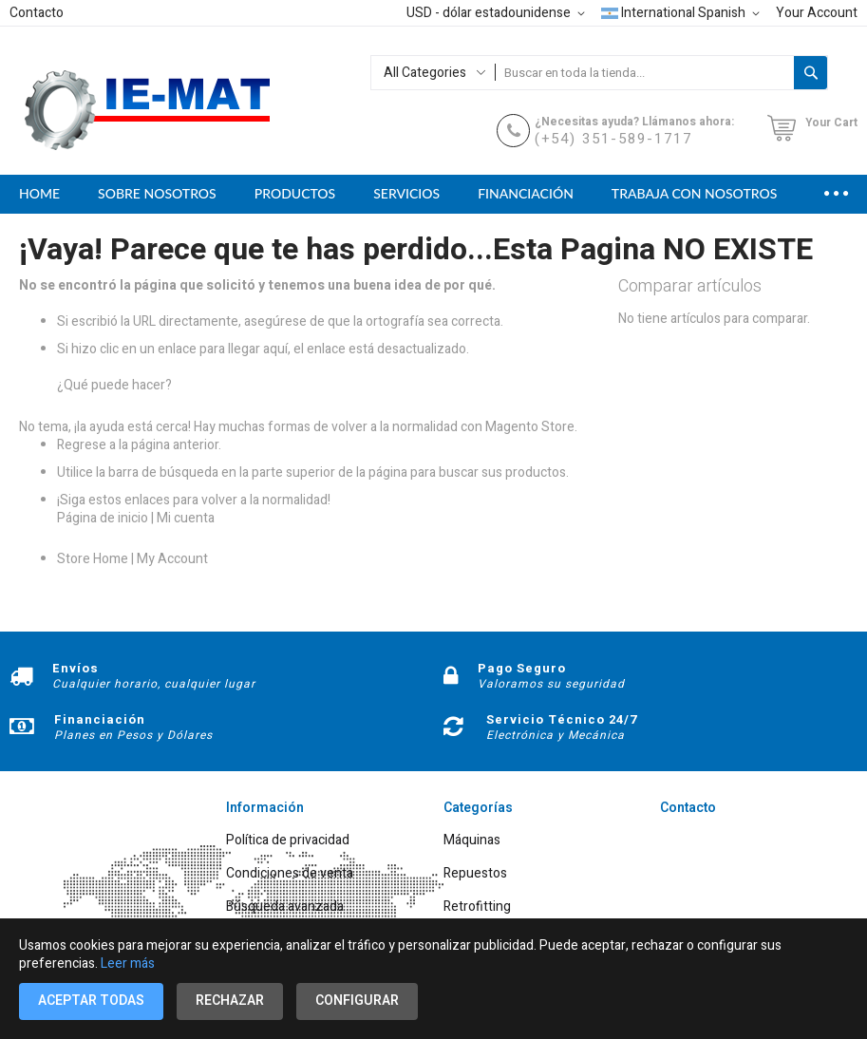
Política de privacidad (287, 841)
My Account (172, 559)
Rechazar (230, 1001)
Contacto (36, 13)
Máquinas (471, 841)
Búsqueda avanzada (285, 907)
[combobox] (644, 72)
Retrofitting (477, 907)
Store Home (92, 559)
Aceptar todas (91, 1001)
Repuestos (475, 874)
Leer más (128, 963)
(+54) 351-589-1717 (613, 138)
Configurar (357, 1001)
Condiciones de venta (289, 874)
